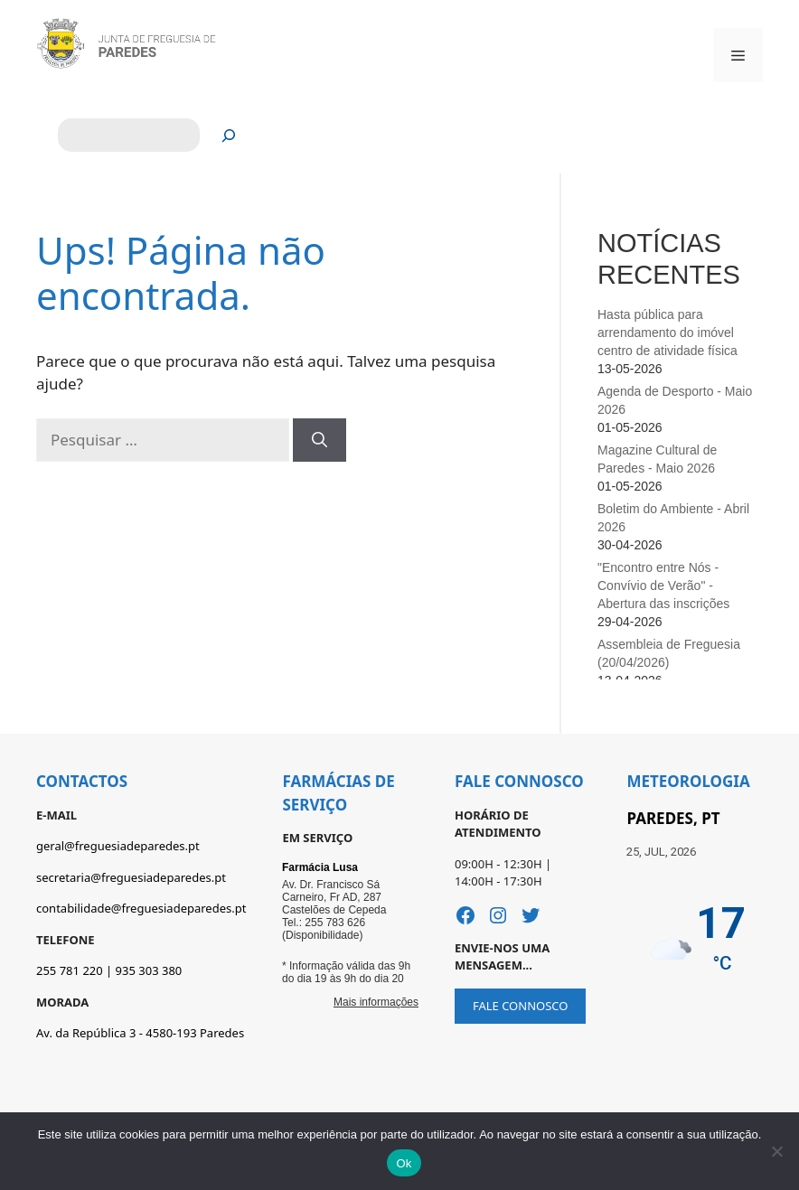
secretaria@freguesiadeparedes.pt (131, 877)
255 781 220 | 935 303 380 (109, 970)
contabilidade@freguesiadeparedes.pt (141, 908)
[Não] (776, 1151)
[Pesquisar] (229, 135)
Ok (403, 1163)
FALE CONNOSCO (520, 1006)
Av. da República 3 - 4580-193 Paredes (140, 1033)
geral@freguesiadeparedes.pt (118, 846)
